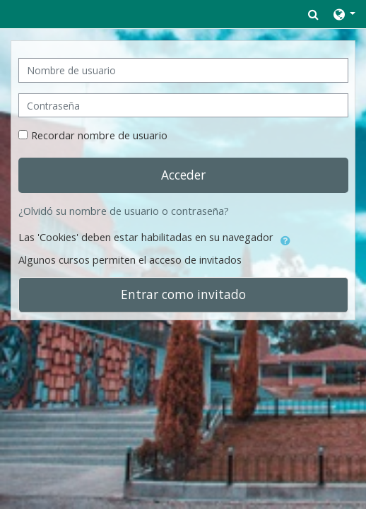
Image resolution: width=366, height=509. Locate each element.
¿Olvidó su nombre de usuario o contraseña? (123, 211)
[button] (313, 14)
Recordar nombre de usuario (99, 135)
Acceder (183, 174)
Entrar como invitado (183, 294)
